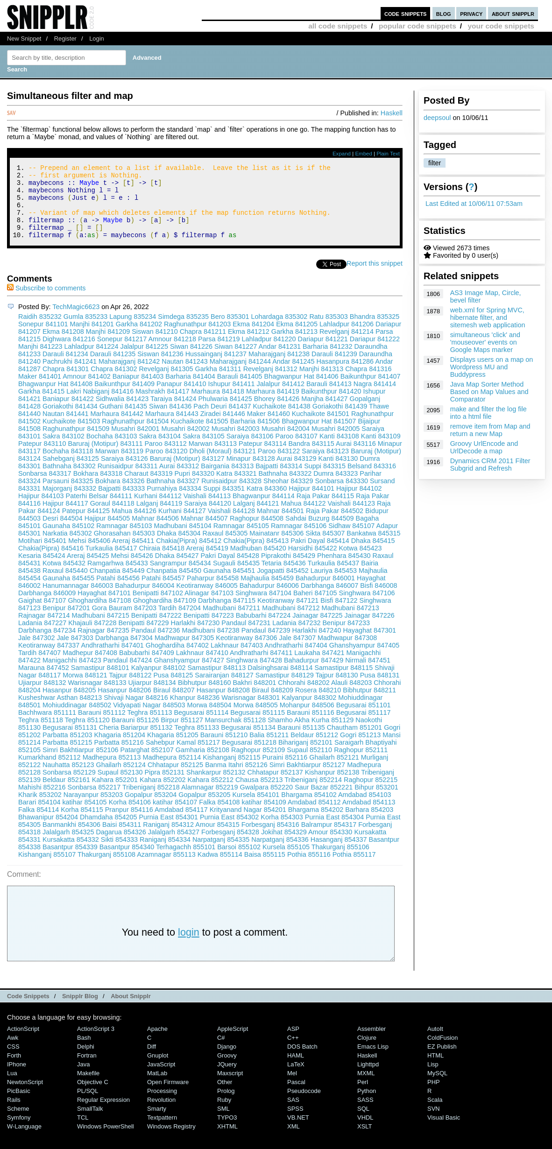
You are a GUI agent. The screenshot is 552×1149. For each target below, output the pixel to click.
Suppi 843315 (325, 480)
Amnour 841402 (86, 390)
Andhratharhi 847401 (112, 659)
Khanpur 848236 (194, 711)
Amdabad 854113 (369, 816)
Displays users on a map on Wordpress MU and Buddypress (491, 367)
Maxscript (230, 1087)
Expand (342, 153)
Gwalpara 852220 (266, 801)
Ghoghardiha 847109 (164, 614)
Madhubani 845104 (182, 539)
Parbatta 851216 (118, 756)
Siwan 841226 (191, 360)
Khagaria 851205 (172, 749)
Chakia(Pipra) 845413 (256, 554)
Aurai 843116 (356, 457)
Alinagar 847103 (209, 607)
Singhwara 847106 (367, 607)
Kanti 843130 (338, 472)
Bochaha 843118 (67, 465)
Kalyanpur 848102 (158, 681)
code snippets (405, 13)
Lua (12, 1087)
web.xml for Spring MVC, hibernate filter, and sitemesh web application (487, 317)
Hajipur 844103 (41, 510)
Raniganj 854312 (168, 838)
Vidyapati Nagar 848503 (149, 719)
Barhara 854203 (369, 823)
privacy (471, 13)
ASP (293, 1042)
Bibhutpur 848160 (204, 696)
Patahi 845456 (118, 592)
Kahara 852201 (115, 793)
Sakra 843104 (160, 450)
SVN (433, 1122)
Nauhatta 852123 (68, 778)
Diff (151, 1060)
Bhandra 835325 (374, 330)
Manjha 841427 (324, 412)
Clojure (366, 1051)
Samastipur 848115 (344, 681)
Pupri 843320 (194, 487)
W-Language (24, 1140)
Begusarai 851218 (249, 756)
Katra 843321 (236, 487)
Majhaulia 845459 (267, 592)
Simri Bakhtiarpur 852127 (307, 778)
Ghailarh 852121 (334, 771)
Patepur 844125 (86, 525)
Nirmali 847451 (367, 674)
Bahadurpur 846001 (325, 592)
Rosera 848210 (318, 704)
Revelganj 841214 (346, 345)
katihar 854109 (263, 816)
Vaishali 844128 (231, 525)
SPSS (295, 1122)
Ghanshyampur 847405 (364, 659)
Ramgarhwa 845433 (117, 577)
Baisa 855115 (264, 868)
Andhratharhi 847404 (295, 659)
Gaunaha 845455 (68, 592)
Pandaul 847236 (155, 644)
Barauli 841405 (239, 390)
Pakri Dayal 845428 (229, 569)
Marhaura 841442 (116, 427)
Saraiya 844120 (207, 517)
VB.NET (298, 1131)
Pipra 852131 (164, 786)
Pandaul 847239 (265, 644)
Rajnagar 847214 (44, 629)
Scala (434, 1113)
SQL (363, 1122)
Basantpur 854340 (127, 861)
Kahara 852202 (162, 793)
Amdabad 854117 (181, 823)
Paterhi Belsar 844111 (99, 510)
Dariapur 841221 (323, 353)
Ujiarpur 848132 (42, 696)
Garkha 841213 (294, 345)
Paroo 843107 (297, 450)
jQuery (227, 1078)
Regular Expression (103, 1113)
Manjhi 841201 (91, 338)
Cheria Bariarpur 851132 (136, 741)
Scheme (18, 1122)
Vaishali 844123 (351, 517)
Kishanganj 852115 (231, 771)
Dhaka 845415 (373, 554)
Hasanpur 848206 (124, 704)
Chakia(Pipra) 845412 (188, 554)
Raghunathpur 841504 (135, 435)
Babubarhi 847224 (263, 629)
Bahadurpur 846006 (269, 599)
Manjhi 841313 (321, 383)
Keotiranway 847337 (48, 659)
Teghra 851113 (149, 726)
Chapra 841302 (114, 383)
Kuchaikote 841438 (282, 420)
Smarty (156, 1122)
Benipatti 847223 (209, 629)
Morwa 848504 (209, 719)
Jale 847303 (75, 652)
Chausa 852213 (259, 793)
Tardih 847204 (179, 622)
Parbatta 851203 (67, 749)
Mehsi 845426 (132, 569)
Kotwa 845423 (360, 562)
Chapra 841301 (65, 383)
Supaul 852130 (120, 786)
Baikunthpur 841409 (124, 398)
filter (434, 163)
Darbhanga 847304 (124, 652)
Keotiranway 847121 (287, 614)
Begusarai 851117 (363, 726)
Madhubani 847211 (231, 622)
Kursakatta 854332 (70, 853)
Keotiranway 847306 (246, 652)
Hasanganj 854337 (339, 853)
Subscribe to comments (46, 302)
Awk (12, 1051)
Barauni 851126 (135, 734)
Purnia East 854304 (334, 831)
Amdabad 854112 (314, 816)
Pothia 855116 (309, 868)
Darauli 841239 (334, 368)
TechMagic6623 (75, 320)
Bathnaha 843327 (172, 495)
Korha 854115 (82, 823)
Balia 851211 (269, 749)
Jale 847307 (297, 652)
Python (366, 1104)
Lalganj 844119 (159, 517)
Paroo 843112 (165, 457)
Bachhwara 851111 (47, 726)
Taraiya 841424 (173, 412)
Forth (14, 1069)
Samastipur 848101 (100, 681)
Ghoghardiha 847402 (177, 659)
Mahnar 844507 (204, 532)
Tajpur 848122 (130, 689)
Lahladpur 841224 (91, 360)
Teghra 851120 (87, 734)
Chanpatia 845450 (174, 584)
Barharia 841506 (255, 435)
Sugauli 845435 (236, 577)
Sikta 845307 (325, 547)
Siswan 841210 (154, 345)
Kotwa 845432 (63, 577)
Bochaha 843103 (111, 450)
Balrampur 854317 (328, 838)
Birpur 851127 (182, 734)
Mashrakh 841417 (162, 405)
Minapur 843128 (250, 472)
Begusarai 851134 (248, 741)
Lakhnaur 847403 (237, 659)
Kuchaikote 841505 (199, 435)
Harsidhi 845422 (312, 562)
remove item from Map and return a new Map (490, 430)
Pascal (296, 1096)
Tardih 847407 (39, 666)
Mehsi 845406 (89, 554)
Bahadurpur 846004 (144, 599)
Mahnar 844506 (155, 532)
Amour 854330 (330, 846)
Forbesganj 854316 (270, 838)
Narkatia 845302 (67, 547)
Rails (14, 1113)
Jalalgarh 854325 (68, 846)
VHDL (365, 1131)
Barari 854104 (39, 816)
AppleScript (232, 1042)
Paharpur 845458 (213, 592)
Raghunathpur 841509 (75, 442)
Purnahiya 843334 (174, 502)
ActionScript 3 (95, 1042)
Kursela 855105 (286, 861)
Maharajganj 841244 (240, 375)
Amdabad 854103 (364, 808)
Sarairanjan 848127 (224, 689)
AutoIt (435, 1042)
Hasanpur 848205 (69, 704)
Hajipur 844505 (107, 532)
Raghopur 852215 (370, 793)
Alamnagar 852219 (209, 801)
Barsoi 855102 (239, 861)
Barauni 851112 (102, 726)
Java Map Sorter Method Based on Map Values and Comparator (489, 392)
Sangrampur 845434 (180, 577)
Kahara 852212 (211, 793)
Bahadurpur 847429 (313, 674)
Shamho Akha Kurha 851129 (311, 734)
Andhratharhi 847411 (261, 666)
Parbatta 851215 (67, 756)
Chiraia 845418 (161, 562)
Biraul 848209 (272, 704)
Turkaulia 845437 (334, 577)
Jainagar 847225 (317, 629)
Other (224, 1096)
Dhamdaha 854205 (108, 831)
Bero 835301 (230, 330)
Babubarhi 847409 (146, 666)
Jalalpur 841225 (144, 360)
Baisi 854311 (121, 838)
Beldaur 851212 (314, 749)
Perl (362, 1096)
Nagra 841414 (375, 398)
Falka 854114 (38, 823)
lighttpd (368, 1078)
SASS (365, 1113)
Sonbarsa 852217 (94, 801)
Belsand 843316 (371, 480)
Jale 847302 (36, 652)
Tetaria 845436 (284, 577)
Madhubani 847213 (350, 622)
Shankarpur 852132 (215, 786)
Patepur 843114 (262, 457)
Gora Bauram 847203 (124, 622)
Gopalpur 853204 (151, 808)
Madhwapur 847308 (347, 652)
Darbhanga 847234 (47, 644)
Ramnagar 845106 (298, 539)
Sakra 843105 (204, 450)
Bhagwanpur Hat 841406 (301, 390)
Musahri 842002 (185, 442)
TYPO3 (227, 1131)
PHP (433, 1096)
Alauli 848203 (351, 696)
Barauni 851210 (224, 749)
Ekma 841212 (248, 345)
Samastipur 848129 (284, 689)
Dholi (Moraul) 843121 (223, 465)
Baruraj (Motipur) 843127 (187, 472)
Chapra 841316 (368, 383)
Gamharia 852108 (202, 764)
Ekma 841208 (63, 345)
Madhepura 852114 (171, 771)
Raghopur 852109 (258, 764)
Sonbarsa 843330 (341, 495)
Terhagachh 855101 (185, 861)
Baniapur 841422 (68, 412)
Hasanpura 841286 (345, 375)
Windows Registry (171, 1140)
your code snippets (500, 26)
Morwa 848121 (85, 689)
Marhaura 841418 (217, 405)
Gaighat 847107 (42, 614)
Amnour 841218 (172, 353)
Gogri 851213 (360, 749)
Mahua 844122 (303, 517)
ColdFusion (442, 1051)
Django (226, 1060)
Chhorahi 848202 (303, 696)
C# (221, 1051)
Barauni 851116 (310, 726)
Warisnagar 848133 (97, 696)
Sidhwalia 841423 (122, 412)
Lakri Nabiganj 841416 (100, 405)
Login (96, 38)
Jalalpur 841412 (280, 398)
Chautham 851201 (354, 741)
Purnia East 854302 (229, 831)
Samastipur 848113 (216, 681)
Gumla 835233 (85, 330)
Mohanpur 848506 (307, 719)
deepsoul (437, 117)
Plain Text (388, 153)
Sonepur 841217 (122, 353)
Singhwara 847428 (254, 674)
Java (83, 1078)
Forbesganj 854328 (230, 846)
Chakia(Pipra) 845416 (51, 562)
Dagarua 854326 (121, 846)
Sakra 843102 (63, 450)
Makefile (88, 1087)
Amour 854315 (217, 838)
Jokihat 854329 (284, 846)
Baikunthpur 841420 (331, 405)
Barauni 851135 (301, 741)
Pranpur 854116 (129, 823)
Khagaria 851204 (119, 749)
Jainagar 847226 (370, 629)
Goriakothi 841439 (340, 420)
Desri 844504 (62, 532)
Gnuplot (157, 1069)
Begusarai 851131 (69, 741)
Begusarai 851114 (201, 726)
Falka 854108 (219, 816)
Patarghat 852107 (146, 764)
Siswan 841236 (160, 368)
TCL (82, 1131)
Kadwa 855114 (220, 868)
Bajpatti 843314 (278, 480)
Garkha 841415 (41, 405)
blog (443, 13)
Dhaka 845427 (177, 569)
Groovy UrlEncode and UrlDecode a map (484, 447)
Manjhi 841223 (40, 360)
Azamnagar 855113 (166, 868)
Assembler (371, 1042)
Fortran (87, 1069)
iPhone (16, 1078)
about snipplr (513, 13)
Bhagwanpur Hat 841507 (319, 435)
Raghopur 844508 (256, 532)
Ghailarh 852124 (120, 778)
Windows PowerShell (105, 1140)
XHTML (227, 1140)
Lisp (433, 1078)
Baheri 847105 (315, 607)
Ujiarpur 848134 (152, 696)
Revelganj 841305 (166, 383)
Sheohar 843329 (288, 495)
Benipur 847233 (346, 637)
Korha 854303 (282, 831)
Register (65, 38)
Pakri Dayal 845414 (319, 554)
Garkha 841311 (218, 383)
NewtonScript (25, 1096)
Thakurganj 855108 (106, 868)
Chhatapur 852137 (275, 786)
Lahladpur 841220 (269, 353)
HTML (435, 1069)
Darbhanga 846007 (329, 599)
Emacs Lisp (373, 1060)
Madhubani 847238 (211, 644)
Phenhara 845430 (343, 569)
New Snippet (24, 38)
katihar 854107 (175, 816)
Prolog (225, 1104)
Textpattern (162, 1131)
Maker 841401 (39, 390)
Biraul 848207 (174, 704)
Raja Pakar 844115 (325, 510)
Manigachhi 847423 (71, 674)
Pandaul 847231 (245, 637)
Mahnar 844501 (280, 525)
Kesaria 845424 (41, 569)
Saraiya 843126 (124, 472)
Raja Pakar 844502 (334, 525)
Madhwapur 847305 (184, 652)
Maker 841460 (268, 427)
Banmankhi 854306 (71, 838)
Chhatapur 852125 (175, 778)
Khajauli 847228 (92, 637)
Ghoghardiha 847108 (99, 614)
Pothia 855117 (354, 868)
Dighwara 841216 (68, 353)
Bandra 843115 (311, 457)
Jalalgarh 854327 (173, 846)
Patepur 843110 (42, 457)
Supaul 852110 (309, 764)
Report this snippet (375, 277)
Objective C (92, 1096)
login (188, 946)
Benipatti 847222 (156, 629)
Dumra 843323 (335, 487)
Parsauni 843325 (67, 495)
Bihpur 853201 (376, 801)
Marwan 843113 (213, 457)
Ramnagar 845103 (124, 539)
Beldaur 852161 (66, 793)
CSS (13, 1060)
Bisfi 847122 (338, 614)
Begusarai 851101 (363, 719)
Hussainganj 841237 (216, 368)
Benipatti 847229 (143, 637)
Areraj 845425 (88, 569)
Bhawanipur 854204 (48, 831)
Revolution (161, 1113)
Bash (84, 1051)
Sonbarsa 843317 (44, 487)
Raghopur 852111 (361, 764)
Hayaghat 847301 (369, 644)
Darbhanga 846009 (47, 607)
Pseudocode (304, 1104)
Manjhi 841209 (108, 345)
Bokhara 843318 (98, 487)
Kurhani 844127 (182, 525)
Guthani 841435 (123, 420)
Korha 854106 (130, 816)
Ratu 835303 (328, 330)
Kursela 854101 (255, 808)
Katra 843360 (267, 502)
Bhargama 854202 (315, 823)
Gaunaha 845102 (68, 539)
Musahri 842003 (236, 442)
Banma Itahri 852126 (236, 778)
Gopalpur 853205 (204, 808)
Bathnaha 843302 (69, 480)
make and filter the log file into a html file (488, 412)
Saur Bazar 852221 (324, 801)
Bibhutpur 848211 (369, 704)
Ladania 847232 (296, 637)
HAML (295, 1069)
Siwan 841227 (235, 360)
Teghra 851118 (40, 734)
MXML (366, 1087)
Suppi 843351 (224, 502)
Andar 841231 (280, 360)
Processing (162, 1104)
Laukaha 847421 (319, 666)
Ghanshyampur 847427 (189, 674)
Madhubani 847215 (100, 629)
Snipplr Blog (80, 1010)
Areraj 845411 (133, 554)
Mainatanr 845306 (276, 547)
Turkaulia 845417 (111, 562)
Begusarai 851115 (257, 726)
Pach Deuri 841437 (222, 420)
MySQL (437, 1087)
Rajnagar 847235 (103, 644)
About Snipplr (131, 1010)
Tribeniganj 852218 (151, 801)
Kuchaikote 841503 (71, 435)
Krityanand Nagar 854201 (248, 823)
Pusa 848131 (380, 689)
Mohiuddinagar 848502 (76, 719)
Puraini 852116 (285, 771)
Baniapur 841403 (138, 390)
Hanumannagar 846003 (77, 599)
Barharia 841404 (190, 390)
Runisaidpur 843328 (231, 495)
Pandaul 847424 (127, 674)
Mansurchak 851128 (235, 734)
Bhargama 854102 (308, 808)
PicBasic (18, 1104)
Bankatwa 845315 (373, 547)
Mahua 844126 (134, 525)
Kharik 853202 (40, 808)
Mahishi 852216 (42, 801)
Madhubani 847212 (290, 622)
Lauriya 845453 (334, 584)
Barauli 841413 (329, 398)
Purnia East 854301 (168, 831)
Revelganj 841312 (270, 383)
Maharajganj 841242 (129, 375)
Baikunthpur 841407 (370, 390)
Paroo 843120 (166, 465)
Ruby (224, 1113)
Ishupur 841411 (231, 398)
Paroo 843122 (279, 465)
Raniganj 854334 (165, 853)
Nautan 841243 (184, 375)
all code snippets (337, 26)
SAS (293, 1113)
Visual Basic (443, 1131)
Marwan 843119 (119, 465)
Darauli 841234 (65, 368)
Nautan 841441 (65, 427)
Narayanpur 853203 (93, 808)
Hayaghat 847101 (104, 607)
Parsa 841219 (219, 353)
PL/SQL (87, 1104)
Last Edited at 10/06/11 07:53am (474, 203)
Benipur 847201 (66, 622)
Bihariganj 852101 (305, 756)
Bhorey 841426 (277, 412)
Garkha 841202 (139, 338)
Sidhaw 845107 (351, 539)
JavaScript (161, 1078)
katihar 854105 (84, 816)
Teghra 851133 (196, 741)
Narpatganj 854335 (220, 853)
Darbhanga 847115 (226, 614)
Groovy (227, 1069)
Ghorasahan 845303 (124, 547)
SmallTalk (90, 1122)
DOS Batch (302, 1060)
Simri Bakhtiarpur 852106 (80, 764)
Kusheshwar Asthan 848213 (60, 711)
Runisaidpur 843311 (128, 480)
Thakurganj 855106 (340, 861)
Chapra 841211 (203, 345)
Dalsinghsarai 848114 (280, 681)
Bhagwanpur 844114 (264, 510)
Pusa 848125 (173, 689)
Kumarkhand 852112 (49, 771)
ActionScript (23, 1042)
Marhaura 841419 (272, 405)
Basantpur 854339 (70, 861)
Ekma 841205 (297, 338)
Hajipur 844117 (65, 517)
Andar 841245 (293, 375)
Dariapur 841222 (375, 353)
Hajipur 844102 (359, 502)
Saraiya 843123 (325, 465)
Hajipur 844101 (311, 502)
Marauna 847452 (43, 681)
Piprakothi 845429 (288, 569)
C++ (292, 1051)
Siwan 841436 (170, 420)
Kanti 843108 (339, 450)
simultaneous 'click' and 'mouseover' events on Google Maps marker (485, 342)
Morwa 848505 (256, 719)
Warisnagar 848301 (250, 711)
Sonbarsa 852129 (69, 786)
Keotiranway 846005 (207, 599)
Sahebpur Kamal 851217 (183, 756)
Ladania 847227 (42, 637)
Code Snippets (28, 1010)
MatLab (157, 1087)
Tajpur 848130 (336, 689)
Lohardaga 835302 (279, 330)
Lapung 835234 (132, 330)
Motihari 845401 (42, 554)
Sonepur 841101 (43, 338)
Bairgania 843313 (227, 480)
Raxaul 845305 (225, 547)
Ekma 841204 (253, 338)
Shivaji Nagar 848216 (136, 711)
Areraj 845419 (207, 562)
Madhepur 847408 (90, 666)
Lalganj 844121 (256, 517)
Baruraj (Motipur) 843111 (105, 457)
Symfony (18, 1131)
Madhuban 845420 (258, 562)
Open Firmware (168, 1096)
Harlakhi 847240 (316, 644)
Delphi (85, 1060)
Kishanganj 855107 (47, 868)
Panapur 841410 (181, 398)
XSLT (364, 1140)
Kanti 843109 (381, 450)
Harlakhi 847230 (195, 637)
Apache (157, 1042)
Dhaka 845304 (179, 547)
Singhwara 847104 (263, 607)
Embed (363, 153)
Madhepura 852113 (112, 771)
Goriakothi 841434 (70, 420)
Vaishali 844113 (207, 510)
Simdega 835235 (183, 330)
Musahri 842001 (135, 442)
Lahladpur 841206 (346, 338)
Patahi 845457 (163, 592)
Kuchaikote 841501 (320, 427)
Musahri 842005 (335, 442)
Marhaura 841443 (171, 427)
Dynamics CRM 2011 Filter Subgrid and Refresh (490, 464)
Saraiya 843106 (250, 450)
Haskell (392, 113)
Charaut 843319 (148, 487)
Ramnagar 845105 (241, 539)
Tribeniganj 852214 (313, 793)
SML (223, 1122)
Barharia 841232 (327, 360)
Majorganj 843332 (69, 502)
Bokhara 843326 (120, 495)
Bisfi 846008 (378, 599)
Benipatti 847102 (158, 607)
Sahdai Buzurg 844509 (319, 532)
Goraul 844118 (112, 517)
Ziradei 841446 (222, 427)
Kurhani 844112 (158, 510)
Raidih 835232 (40, 330)
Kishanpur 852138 (332, 786)
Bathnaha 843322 (285, 487)
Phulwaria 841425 (225, 412)
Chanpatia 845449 (117, 584)
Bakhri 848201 (254, 696)
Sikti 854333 (119, 853)
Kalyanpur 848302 (309, 711)
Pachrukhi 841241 (69, 375)
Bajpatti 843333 (121, 502)
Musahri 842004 (286, 442)
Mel (292, 1087)
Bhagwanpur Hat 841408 (55, 398)
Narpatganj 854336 (279, 853)
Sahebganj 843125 (70, 472)
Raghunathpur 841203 (197, 338)
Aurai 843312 (179, 480)
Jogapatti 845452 (282, 584)
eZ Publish (442, 1060)
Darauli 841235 (113, 368)
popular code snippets (417, 26)
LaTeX (295, 1078)
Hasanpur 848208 (223, 704)
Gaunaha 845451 (229, 584)
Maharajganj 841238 (279, 368)
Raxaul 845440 (65, 584)
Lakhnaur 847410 (202, 666)
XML (293, 1140)
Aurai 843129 (296, 472)
